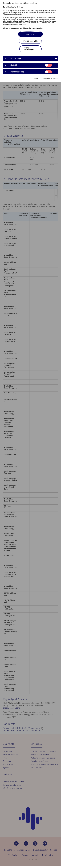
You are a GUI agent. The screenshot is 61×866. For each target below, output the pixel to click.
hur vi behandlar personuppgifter (31, 28)
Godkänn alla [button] (30, 34)
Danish (5, 7)
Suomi (21, 7)
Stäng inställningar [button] (28, 49)
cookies (14, 28)
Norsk (16, 7)
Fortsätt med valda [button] (31, 41)
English (11, 7)
